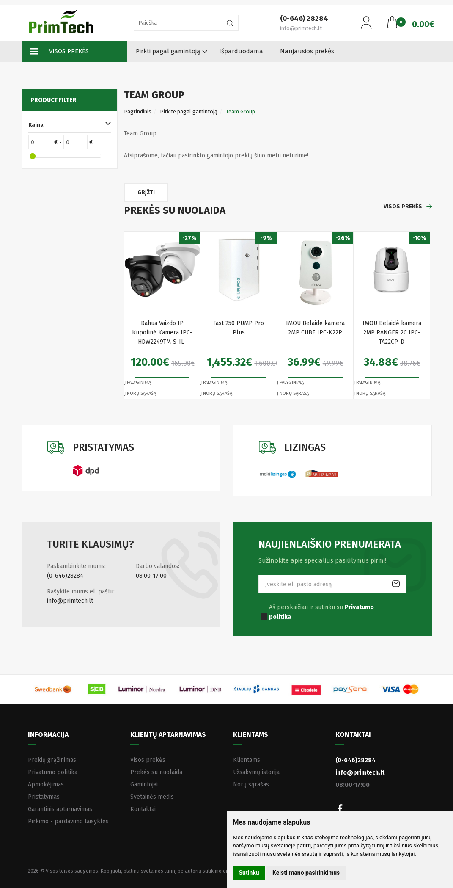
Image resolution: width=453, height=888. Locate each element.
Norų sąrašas (251, 784)
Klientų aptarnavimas (168, 735)
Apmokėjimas (46, 784)
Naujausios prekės (307, 51)
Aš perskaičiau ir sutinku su (321, 612)
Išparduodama (241, 51)
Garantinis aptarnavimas (60, 809)
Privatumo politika (52, 772)
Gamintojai (144, 784)
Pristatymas (44, 796)
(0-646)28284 (65, 575)
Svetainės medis (152, 796)
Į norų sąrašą (140, 393)
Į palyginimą (137, 382)
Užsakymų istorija (256, 772)
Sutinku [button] (249, 872)
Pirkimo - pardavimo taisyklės (68, 821)
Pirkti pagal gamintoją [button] (168, 51)
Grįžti (146, 192)
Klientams (250, 735)
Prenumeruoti (395, 584)
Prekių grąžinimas (52, 760)
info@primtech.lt (70, 600)
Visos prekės (59, 51)
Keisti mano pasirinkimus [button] (306, 872)
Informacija (48, 735)
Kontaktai (143, 809)
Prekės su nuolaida (156, 772)
